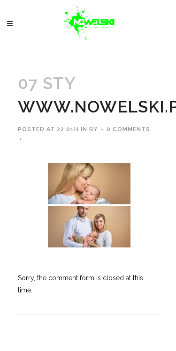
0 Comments (128, 129)
